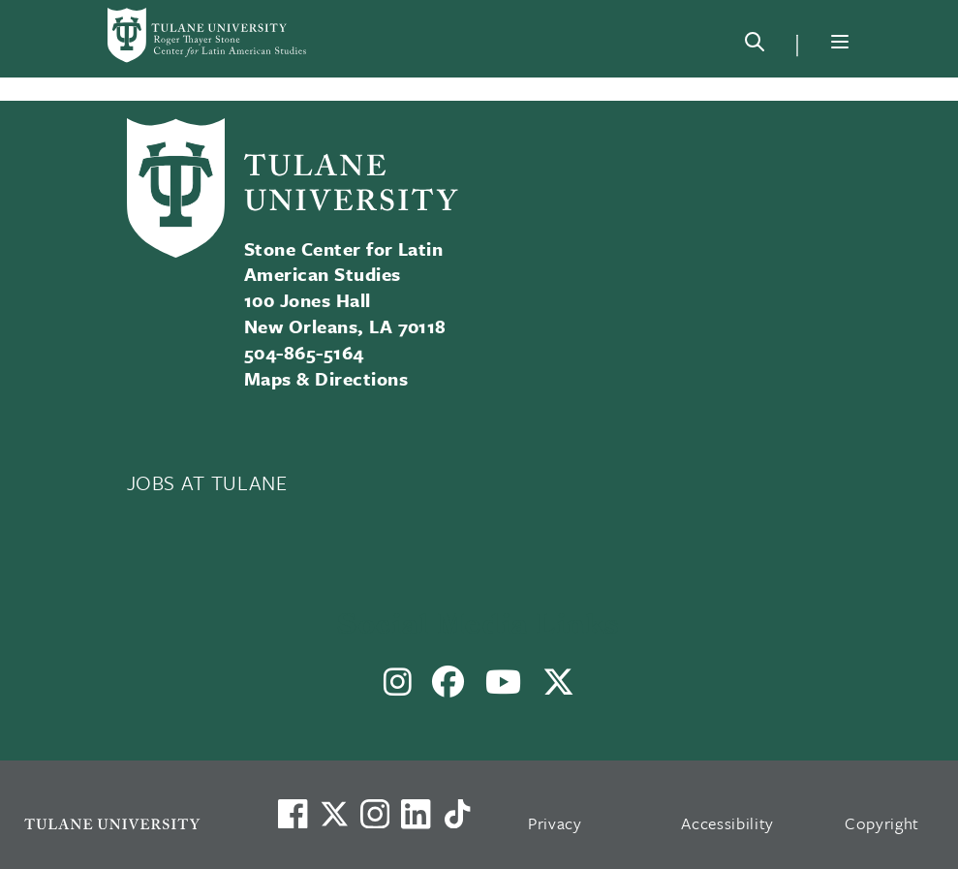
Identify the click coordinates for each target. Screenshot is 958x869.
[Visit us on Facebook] (292, 813)
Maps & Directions (326, 378)
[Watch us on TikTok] (457, 813)
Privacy (555, 823)
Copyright (882, 823)
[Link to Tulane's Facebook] (374, 813)
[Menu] (839, 41)
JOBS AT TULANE (207, 482)
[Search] (754, 45)
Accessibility (727, 823)
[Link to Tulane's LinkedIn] (415, 813)
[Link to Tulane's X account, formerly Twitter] (334, 813)
